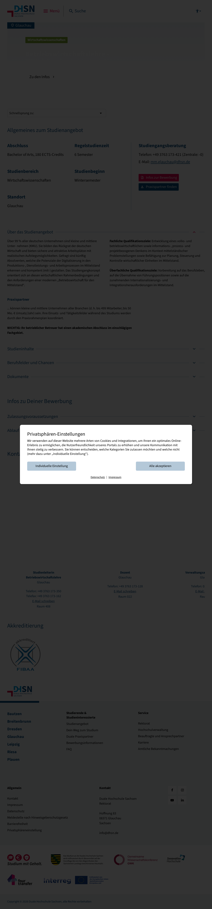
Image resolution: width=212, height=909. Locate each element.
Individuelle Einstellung (52, 466)
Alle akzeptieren (160, 466)
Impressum (115, 477)
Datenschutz (98, 477)
